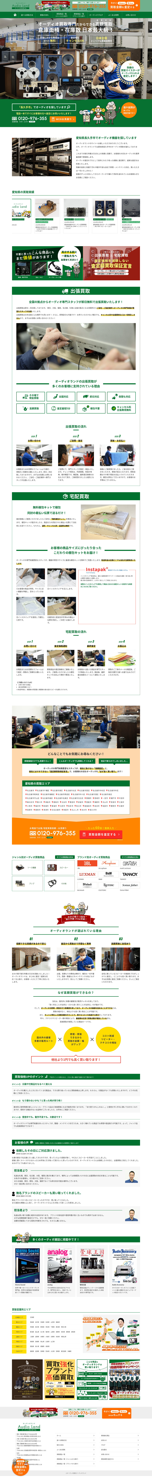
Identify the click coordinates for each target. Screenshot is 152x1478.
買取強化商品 (105, 1438)
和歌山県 (63, 1339)
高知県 (47, 1348)
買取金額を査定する (102, 834)
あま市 (84, 810)
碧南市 (56, 802)
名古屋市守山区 (33, 798)
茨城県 (32, 1329)
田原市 (29, 810)
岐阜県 (63, 1334)
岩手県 (37, 1324)
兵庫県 (53, 1339)
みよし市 (75, 810)
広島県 (47, 1343)
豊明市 (113, 806)
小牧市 (29, 806)
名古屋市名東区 (62, 798)
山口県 (53, 1343)
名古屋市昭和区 (33, 794)
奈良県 (58, 1339)
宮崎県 (58, 1353)
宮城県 (42, 1324)
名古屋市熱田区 (64, 794)
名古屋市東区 (57, 790)
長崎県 (42, 1353)
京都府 (42, 1339)
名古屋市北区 (71, 790)
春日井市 (30, 802)
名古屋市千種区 (43, 790)
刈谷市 (64, 802)
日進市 (121, 806)
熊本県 (47, 1353)
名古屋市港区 (93, 794)
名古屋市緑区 (47, 798)
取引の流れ (60, 1447)
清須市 (46, 810)
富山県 (37, 1334)
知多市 (70, 806)
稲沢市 (38, 806)
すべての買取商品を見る (65, 858)
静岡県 (68, 1334)
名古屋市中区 (113, 790)
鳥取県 (32, 1343)
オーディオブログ (96, 15)
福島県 (58, 1324)
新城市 (46, 806)
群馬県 (42, 1329)
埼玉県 (47, 1329)
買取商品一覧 (61, 14)
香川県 (37, 1348)
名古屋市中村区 (99, 790)
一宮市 (105, 798)
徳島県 (32, 1348)
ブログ (103, 1447)
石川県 (42, 1334)
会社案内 (104, 1452)
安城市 (80, 802)
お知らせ (104, 1442)
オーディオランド (81, 1475)
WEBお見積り (64, 119)
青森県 (32, 1324)
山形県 (53, 1324)
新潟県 (32, 1334)
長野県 (58, 1334)
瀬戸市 (113, 798)
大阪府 (47, 1339)
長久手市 (93, 810)
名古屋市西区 (84, 790)
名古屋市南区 (107, 794)
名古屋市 (30, 790)
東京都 (58, 1329)
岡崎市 (97, 798)
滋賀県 (37, 1339)
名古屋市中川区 (79, 794)
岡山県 (42, 1343)
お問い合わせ (131, 15)
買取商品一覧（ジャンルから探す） (68, 1461)
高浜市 (97, 806)
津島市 (48, 802)
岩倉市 (105, 806)
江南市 (121, 802)
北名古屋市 (56, 810)
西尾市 (89, 802)
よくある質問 (113, 15)
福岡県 (32, 1353)
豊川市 (39, 802)
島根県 (37, 1343)
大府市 (62, 806)
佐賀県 (37, 1353)
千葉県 (53, 1329)
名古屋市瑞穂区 (48, 794)
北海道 (32, 1319)
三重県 (32, 1339)
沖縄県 (69, 1353)
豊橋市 (89, 798)
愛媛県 (42, 1348)
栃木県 (37, 1329)
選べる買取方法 (27, 15)
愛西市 (38, 810)
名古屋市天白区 (77, 798)
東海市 (54, 806)
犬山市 (105, 802)
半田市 (121, 798)
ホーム (59, 1438)
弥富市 (66, 810)
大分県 (53, 1353)
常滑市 (113, 802)
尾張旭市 (87, 806)
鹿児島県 (63, 1353)
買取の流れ (44, 15)
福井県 (47, 1334)
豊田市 (72, 802)
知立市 (79, 806)
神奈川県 (63, 1329)
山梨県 (53, 1334)
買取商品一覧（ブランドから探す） (68, 1466)
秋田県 (47, 1324)
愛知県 (73, 1334)
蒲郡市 (97, 802)
